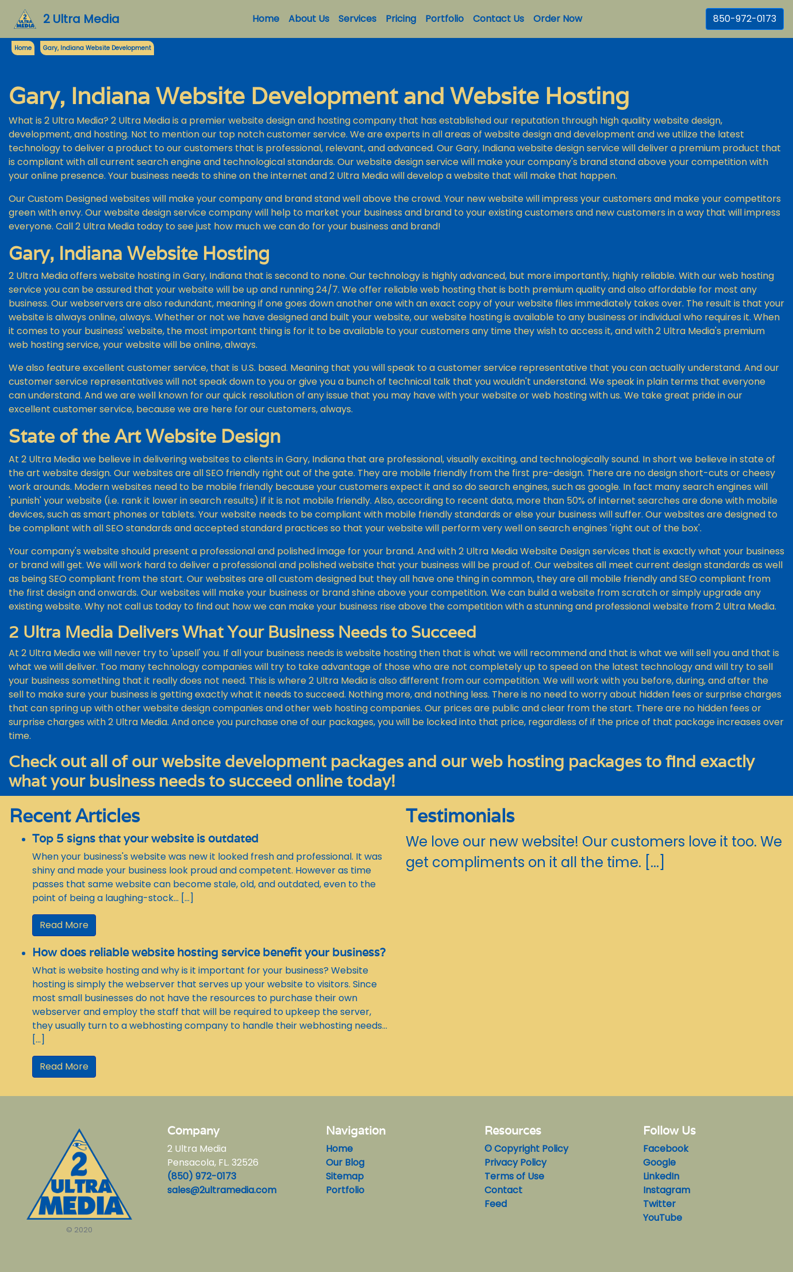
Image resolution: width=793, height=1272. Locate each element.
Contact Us (498, 18)
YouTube (662, 1217)
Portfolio (444, 18)
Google (659, 1162)
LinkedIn (661, 1176)
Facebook (665, 1148)
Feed (495, 1203)
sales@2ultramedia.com (221, 1190)
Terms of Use (514, 1176)
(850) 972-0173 (201, 1176)
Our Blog (345, 1162)
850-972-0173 (744, 18)
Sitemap (345, 1176)
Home (268, 18)
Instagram (666, 1190)
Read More (64, 925)
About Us (308, 18)
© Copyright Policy (526, 1148)
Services (357, 18)
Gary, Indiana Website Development (97, 48)
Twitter (659, 1203)
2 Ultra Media (81, 19)
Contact (503, 1190)
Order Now (557, 18)
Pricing (401, 18)
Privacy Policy (515, 1162)
